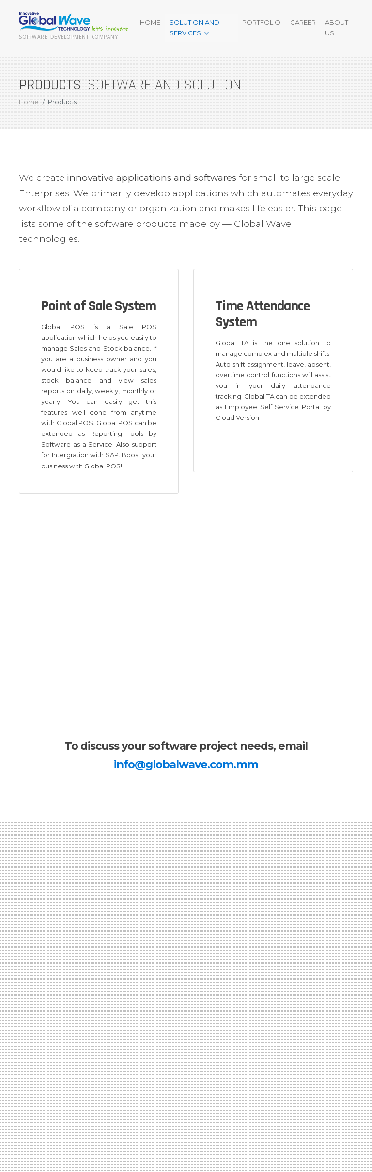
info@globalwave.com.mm (186, 764)
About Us (336, 27)
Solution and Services (194, 27)
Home (150, 22)
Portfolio (261, 22)
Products (62, 102)
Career (303, 22)
